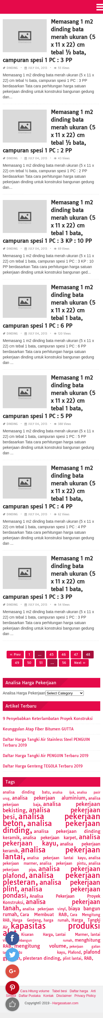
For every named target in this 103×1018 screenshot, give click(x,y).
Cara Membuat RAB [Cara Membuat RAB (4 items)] (43, 914)
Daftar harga (79, 991)
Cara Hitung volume (34, 991)
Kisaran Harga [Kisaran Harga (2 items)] (37, 934)
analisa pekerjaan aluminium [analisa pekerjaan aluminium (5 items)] (48, 798)
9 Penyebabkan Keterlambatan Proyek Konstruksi (48, 718)
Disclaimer (64, 996)
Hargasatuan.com (65, 1003)
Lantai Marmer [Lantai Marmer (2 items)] (71, 934)
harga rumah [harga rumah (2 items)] (56, 920)
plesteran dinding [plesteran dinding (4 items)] (41, 958)
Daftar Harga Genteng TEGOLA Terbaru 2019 (43, 766)
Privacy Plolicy (85, 996)
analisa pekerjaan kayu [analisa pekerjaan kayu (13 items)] (51, 840)
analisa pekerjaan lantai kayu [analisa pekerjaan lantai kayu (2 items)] (56, 858)
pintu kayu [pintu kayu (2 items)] (39, 952)
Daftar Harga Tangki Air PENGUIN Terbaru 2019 (45, 755)
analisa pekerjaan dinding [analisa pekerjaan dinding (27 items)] (51, 827)
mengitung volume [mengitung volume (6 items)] (40, 946)
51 (41, 663)
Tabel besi (59, 991)
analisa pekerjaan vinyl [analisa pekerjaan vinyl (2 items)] (44, 909)
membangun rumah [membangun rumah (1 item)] (43, 940)
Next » (79, 663)
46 (64, 654)
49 (17, 663)
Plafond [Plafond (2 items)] (74, 952)
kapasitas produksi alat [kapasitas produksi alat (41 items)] (51, 929)
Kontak (48, 996)
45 (51, 654)
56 (64, 663)
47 (76, 654)
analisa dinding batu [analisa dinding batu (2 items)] (26, 792)
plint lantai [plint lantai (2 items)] (72, 958)
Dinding (12, 68)
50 (29, 663)
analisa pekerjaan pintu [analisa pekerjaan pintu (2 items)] (63, 863)
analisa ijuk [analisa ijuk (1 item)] (63, 792)
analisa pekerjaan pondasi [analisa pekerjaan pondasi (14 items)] (51, 892)
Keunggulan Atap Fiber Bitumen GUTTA (38, 729)
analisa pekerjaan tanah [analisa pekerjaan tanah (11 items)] (51, 905)
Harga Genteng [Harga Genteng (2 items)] (26, 920)
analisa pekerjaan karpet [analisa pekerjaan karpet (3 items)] (49, 837)
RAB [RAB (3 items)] (88, 958)
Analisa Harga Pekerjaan (24, 693)
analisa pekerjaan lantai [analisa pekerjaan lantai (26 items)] (51, 853)
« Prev (15, 654)
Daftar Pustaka (29, 996)
